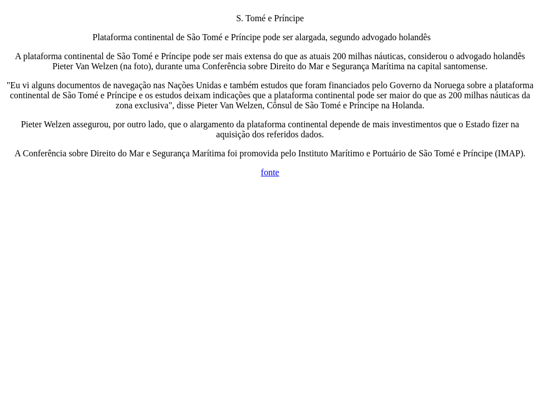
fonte (270, 172)
